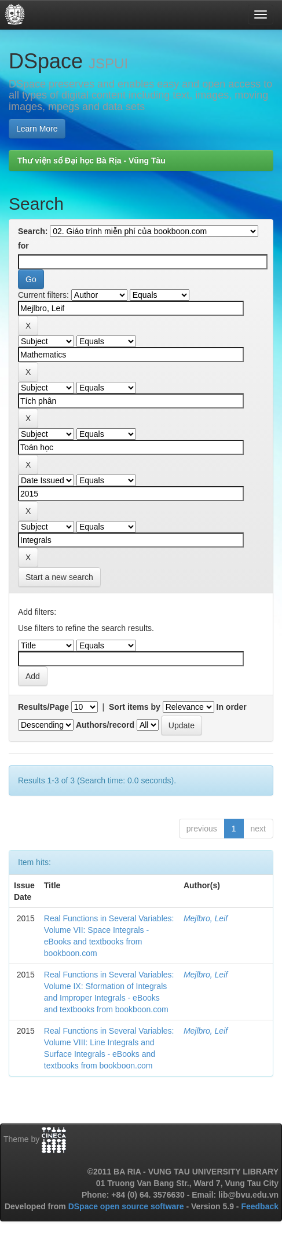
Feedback (260, 1206)
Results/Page (43, 707)
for (23, 245)
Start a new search (59, 577)
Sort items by (134, 707)
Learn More (37, 128)
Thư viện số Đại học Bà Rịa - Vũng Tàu (91, 160)
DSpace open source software (127, 1206)
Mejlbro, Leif (206, 918)
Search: (32, 231)
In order (232, 707)
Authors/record (105, 724)
